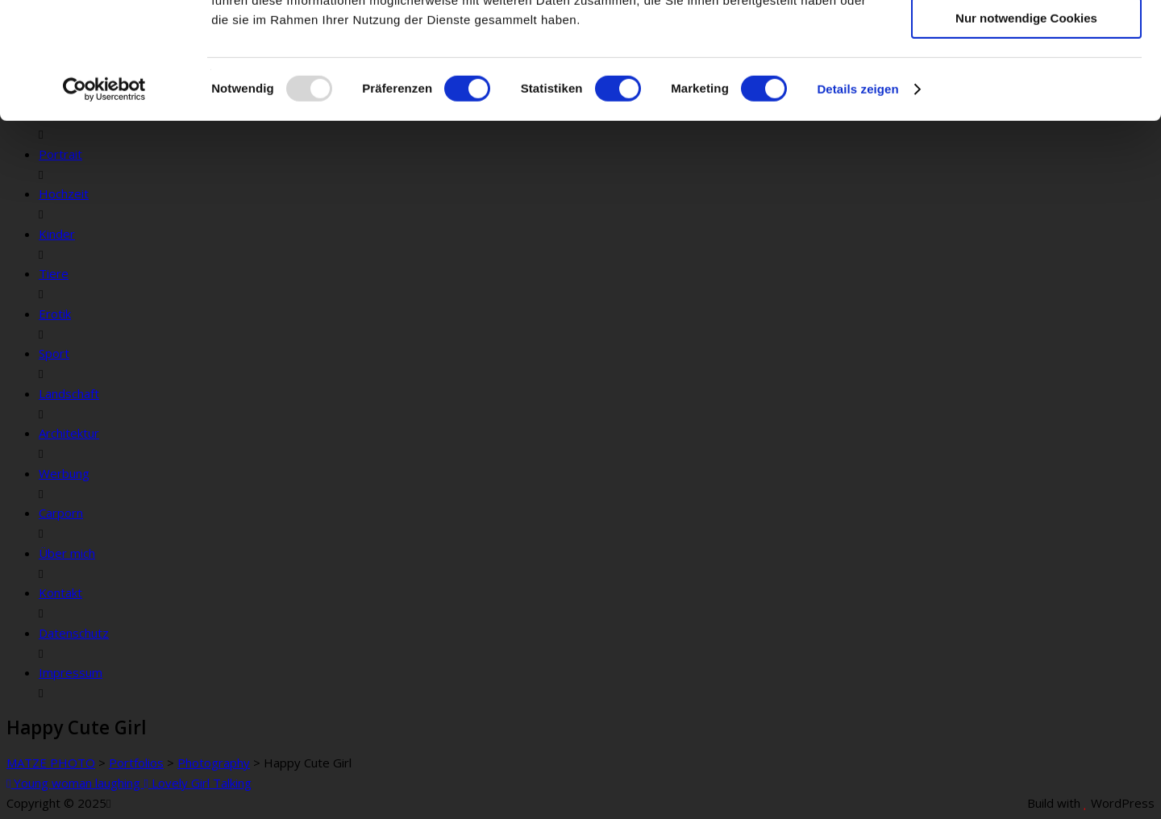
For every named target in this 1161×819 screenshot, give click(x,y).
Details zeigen (857, 205)
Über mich (67, 553)
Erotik (55, 314)
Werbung (64, 473)
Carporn (61, 513)
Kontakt (60, 592)
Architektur (69, 433)
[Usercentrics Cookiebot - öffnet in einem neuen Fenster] (104, 205)
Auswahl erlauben (1026, 87)
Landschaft (69, 393)
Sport (54, 353)
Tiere (54, 273)
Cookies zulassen (1026, 40)
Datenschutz (74, 633)
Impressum (70, 672)
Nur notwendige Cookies (1026, 134)
